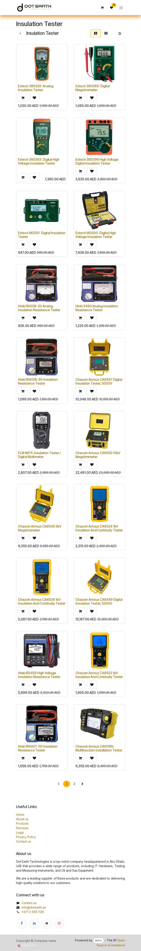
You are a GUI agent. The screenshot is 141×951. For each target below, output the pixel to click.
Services (22, 828)
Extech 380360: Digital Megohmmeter (92, 88)
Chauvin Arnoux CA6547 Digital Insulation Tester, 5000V (98, 382)
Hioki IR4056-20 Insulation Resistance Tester (38, 382)
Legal (20, 832)
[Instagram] (59, 923)
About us (22, 819)
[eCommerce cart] (102, 8)
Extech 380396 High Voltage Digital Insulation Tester (96, 161)
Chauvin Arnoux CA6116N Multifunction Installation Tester (98, 748)
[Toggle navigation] (121, 7)
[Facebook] (22, 923)
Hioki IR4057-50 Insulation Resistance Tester (37, 748)
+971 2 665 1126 (33, 912)
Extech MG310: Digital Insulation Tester (41, 235)
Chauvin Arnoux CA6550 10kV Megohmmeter (97, 455)
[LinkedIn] (34, 923)
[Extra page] (47, 923)
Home (20, 814)
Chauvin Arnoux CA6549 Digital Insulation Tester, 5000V (98, 602)
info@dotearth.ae (34, 907)
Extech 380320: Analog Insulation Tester (35, 88)
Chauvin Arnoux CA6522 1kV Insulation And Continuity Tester (99, 675)
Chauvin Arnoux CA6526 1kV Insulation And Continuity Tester (41, 602)
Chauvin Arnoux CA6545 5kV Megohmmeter (39, 528)
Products (22, 823)
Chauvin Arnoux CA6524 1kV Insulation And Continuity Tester (99, 528)
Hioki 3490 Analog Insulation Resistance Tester (96, 308)
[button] (23, 98)
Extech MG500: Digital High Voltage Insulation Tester (95, 235)
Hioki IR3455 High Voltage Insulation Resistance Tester (39, 675)
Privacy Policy (26, 837)
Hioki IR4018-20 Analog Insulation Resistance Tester (39, 308)
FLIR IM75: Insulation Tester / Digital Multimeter (39, 455)
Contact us (23, 841)
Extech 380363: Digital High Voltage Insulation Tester (38, 161)
